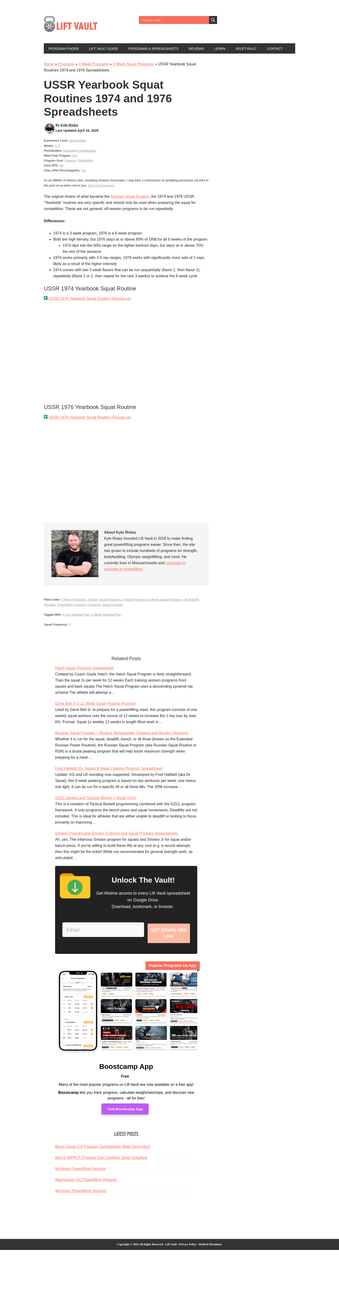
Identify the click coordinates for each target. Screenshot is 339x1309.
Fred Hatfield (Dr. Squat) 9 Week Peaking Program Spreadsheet (108, 768)
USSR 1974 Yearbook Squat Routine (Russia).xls (89, 299)
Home (49, 64)
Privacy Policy (188, 1251)
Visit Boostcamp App (125, 1116)
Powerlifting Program (71, 605)
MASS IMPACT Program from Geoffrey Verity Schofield (101, 1164)
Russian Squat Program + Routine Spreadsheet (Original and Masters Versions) (122, 733)
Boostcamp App (126, 1073)
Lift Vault (75, 25)
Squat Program (112, 605)
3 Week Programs (94, 64)
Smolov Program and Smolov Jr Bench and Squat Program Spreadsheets (116, 833)
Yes (74, 155)
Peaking (70, 160)
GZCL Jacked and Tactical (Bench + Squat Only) (95, 798)
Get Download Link (169, 936)
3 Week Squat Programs (133, 64)
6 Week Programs (134, 599)
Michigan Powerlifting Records (80, 1176)
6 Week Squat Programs (165, 599)
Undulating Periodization (79, 150)
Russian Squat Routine (130, 196)
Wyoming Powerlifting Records (80, 1198)
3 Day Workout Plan (76, 614)
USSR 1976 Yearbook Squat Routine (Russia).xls (89, 417)
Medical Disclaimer (210, 1251)
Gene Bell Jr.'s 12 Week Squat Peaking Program (95, 704)
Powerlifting (85, 160)
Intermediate (77, 140)
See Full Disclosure (101, 185)
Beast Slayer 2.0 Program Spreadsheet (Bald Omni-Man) (102, 1153)
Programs (66, 64)
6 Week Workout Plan (106, 614)
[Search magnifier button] (213, 20)
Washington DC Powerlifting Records (86, 1187)
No (62, 165)
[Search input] (175, 20)
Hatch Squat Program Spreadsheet (84, 668)
